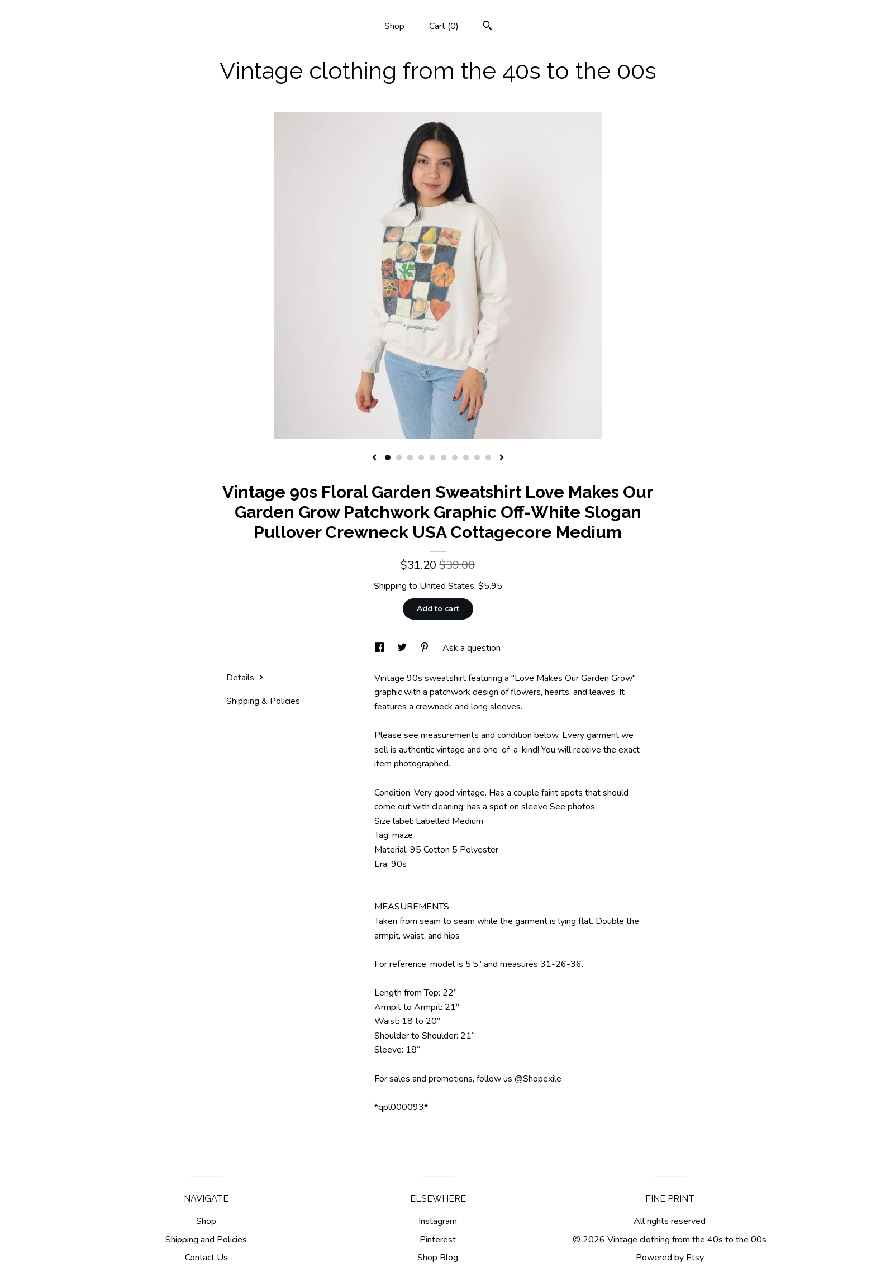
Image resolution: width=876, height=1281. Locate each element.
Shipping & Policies (263, 701)
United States (447, 586)
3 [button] (410, 457)
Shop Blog (437, 1257)
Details (245, 678)
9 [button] (477, 457)
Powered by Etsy (670, 1257)
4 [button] (421, 457)
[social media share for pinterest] (425, 648)
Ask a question (471, 648)
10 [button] (488, 457)
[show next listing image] (501, 458)
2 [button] (399, 457)
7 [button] (455, 457)
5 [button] (432, 457)
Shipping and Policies (206, 1240)
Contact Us (206, 1257)
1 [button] (388, 457)
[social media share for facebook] (380, 648)
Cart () (444, 26)
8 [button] (466, 457)
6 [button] (443, 457)
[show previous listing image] (374, 458)
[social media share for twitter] (403, 648)
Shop (394, 26)
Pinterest (438, 1240)
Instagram (437, 1221)
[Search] (487, 27)
